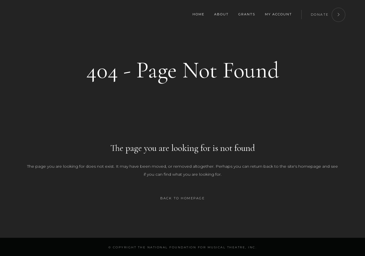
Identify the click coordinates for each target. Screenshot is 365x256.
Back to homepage (182, 198)
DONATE (328, 13)
